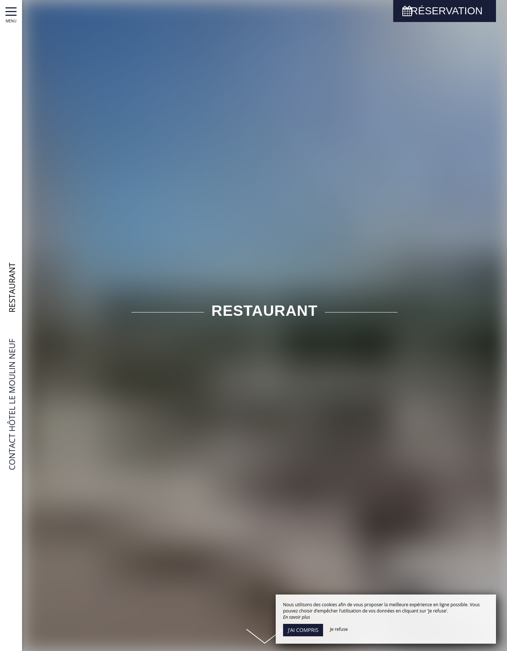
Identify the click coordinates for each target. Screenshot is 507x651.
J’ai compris (303, 629)
